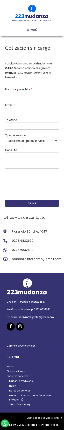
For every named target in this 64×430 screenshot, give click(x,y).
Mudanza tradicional (21, 381)
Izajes (12, 385)
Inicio (10, 366)
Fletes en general (19, 390)
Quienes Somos (16, 371)
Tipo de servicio (15, 135)
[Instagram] (20, 326)
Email (9, 105)
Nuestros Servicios (17, 376)
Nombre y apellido (17, 89)
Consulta (11, 150)
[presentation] (19, 184)
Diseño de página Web (39, 417)
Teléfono (11, 120)
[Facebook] (11, 326)
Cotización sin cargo (19, 404)
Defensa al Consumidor (21, 345)
